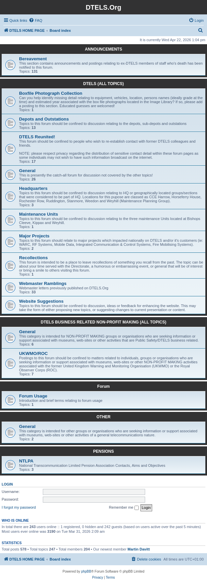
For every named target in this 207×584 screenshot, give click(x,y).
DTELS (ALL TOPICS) (103, 83)
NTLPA (26, 460)
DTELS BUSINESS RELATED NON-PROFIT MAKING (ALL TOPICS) (103, 322)
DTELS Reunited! (37, 136)
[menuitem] (35, 20)
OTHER (104, 417)
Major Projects (34, 235)
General (27, 170)
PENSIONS (103, 451)
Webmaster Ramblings (43, 283)
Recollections (33, 257)
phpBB (86, 571)
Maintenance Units (38, 214)
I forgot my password (19, 507)
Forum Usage (33, 395)
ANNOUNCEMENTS (103, 49)
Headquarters (33, 188)
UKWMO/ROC (33, 353)
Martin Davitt (138, 549)
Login (7, 484)
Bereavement (33, 58)
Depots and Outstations (44, 119)
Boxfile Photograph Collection (50, 93)
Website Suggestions (41, 301)
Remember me (124, 507)
